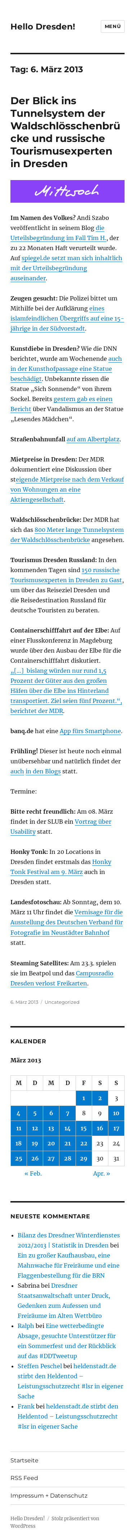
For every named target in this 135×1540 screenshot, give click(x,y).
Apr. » (101, 1173)
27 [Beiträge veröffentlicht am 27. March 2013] (51, 1158)
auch (17, 771)
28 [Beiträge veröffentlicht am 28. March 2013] (67, 1158)
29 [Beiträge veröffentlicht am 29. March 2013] (83, 1158)
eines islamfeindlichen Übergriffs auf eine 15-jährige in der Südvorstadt (67, 318)
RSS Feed (24, 1478)
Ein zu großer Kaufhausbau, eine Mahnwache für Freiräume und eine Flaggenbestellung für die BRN (69, 1265)
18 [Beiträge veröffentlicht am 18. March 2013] (18, 1143)
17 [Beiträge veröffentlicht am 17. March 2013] (116, 1128)
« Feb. (33, 1173)
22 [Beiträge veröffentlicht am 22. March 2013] (83, 1143)
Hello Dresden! (42, 27)
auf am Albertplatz (93, 439)
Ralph (26, 1325)
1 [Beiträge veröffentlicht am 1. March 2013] (83, 1098)
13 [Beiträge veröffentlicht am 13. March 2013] (51, 1128)
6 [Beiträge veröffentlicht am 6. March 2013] (51, 1113)
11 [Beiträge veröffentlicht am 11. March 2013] (18, 1128)
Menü (113, 26)
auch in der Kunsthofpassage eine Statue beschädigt (66, 368)
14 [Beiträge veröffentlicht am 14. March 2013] (67, 1128)
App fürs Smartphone (90, 731)
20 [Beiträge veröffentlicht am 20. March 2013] (51, 1143)
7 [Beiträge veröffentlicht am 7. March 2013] (67, 1113)
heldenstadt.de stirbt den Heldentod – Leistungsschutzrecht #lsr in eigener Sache (68, 1416)
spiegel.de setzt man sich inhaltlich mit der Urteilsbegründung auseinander (66, 268)
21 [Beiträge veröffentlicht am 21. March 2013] (67, 1143)
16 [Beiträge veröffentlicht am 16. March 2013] (100, 1128)
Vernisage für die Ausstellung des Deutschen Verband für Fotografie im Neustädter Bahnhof (66, 922)
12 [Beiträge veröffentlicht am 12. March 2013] (35, 1128)
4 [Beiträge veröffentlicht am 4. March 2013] (19, 1113)
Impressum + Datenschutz (48, 1495)
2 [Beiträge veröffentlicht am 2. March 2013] (100, 1098)
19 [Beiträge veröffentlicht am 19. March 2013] (35, 1143)
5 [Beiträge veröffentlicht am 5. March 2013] (35, 1113)
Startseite (24, 1460)
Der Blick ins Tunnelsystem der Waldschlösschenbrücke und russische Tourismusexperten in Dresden (65, 132)
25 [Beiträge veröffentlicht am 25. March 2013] (18, 1158)
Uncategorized (62, 1002)
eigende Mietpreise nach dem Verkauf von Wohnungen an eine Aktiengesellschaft (67, 489)
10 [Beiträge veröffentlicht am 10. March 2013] (116, 1113)
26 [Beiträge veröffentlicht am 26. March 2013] (35, 1158)
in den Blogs (43, 771)
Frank (26, 1406)
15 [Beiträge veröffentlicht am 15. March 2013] (84, 1128)
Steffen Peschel (40, 1366)
